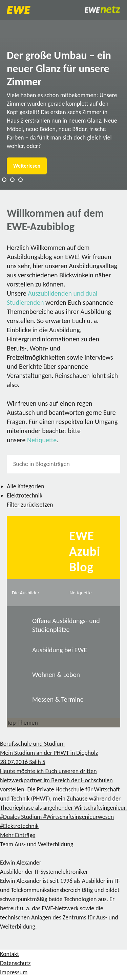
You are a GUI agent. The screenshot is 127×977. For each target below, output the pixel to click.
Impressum (13, 972)
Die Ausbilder (25, 593)
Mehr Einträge (17, 835)
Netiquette (42, 440)
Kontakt (9, 954)
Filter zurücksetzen (30, 504)
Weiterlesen (26, 166)
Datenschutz (15, 963)
